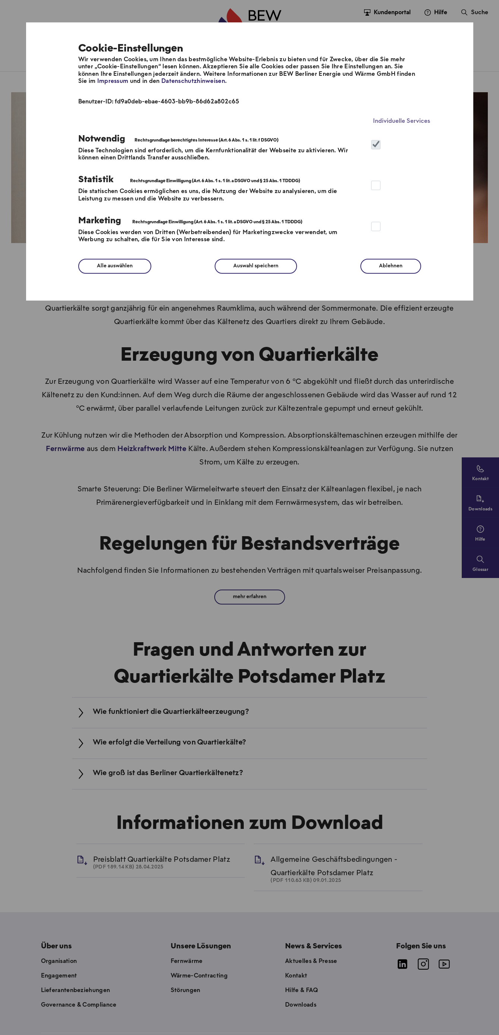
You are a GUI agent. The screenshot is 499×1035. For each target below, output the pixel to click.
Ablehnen (390, 266)
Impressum (113, 81)
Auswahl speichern (255, 266)
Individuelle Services (401, 121)
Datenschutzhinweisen (193, 81)
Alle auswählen (115, 266)
